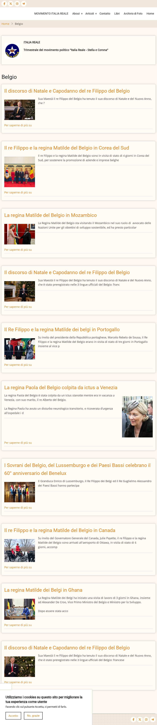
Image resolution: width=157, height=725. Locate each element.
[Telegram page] (23, 3)
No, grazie (33, 715)
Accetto (13, 716)
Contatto (105, 13)
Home (150, 13)
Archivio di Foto (133, 13)
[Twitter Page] (10, 3)
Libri (117, 13)
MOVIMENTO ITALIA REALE (51, 13)
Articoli (89, 13)
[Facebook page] (4, 3)
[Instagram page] (17, 3)
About (76, 13)
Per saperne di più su (18, 125)
